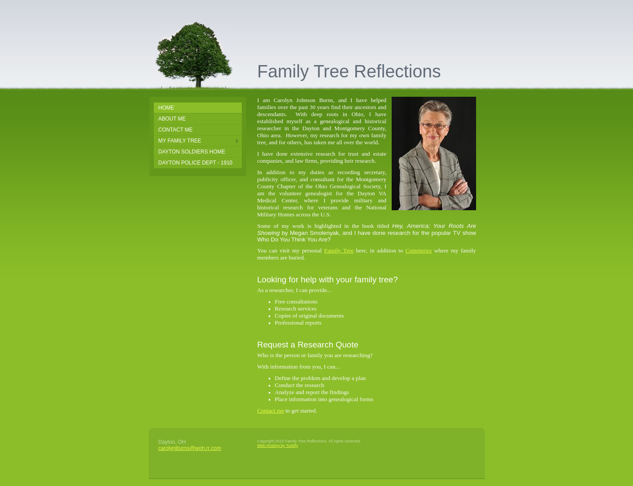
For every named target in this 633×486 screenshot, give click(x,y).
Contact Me (175, 130)
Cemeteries (418, 250)
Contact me (270, 410)
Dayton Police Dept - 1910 (195, 163)
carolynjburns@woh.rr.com (189, 448)
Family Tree (338, 250)
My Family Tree (179, 141)
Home (166, 108)
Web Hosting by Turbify (277, 445)
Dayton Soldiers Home (191, 152)
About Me (172, 119)
